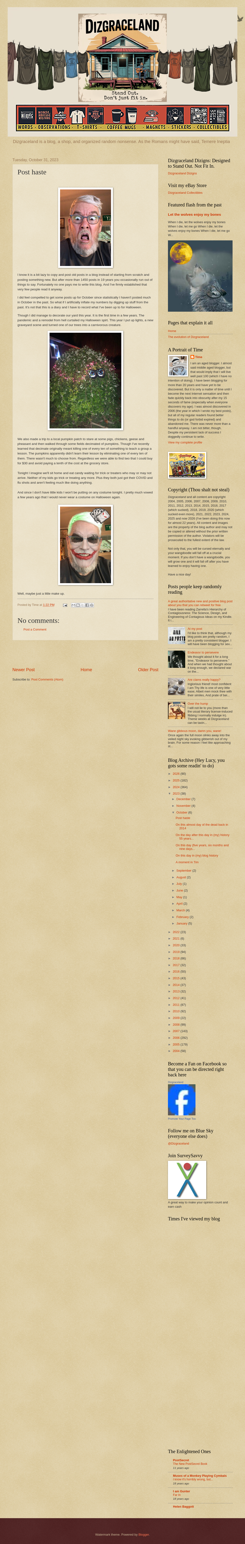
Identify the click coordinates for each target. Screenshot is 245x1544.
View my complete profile (185, 442)
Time (198, 357)
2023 (176, 793)
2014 (176, 985)
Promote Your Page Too (182, 1118)
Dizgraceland (175, 1082)
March (181, 910)
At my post (195, 629)
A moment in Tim (187, 862)
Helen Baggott (183, 1506)
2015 (176, 978)
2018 (176, 958)
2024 (176, 787)
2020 (176, 945)
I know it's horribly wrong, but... (193, 1479)
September (184, 870)
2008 (176, 1024)
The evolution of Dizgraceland (188, 337)
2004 (176, 1051)
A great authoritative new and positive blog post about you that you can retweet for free (200, 603)
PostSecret (181, 1460)
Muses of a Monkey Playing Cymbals (200, 1476)
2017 (176, 965)
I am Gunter (181, 1491)
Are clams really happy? (204, 679)
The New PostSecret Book (190, 1464)
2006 (176, 1038)
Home (86, 669)
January (182, 923)
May (179, 897)
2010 (176, 1011)
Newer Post (23, 669)
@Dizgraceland (178, 1143)
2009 (176, 1018)
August (181, 877)
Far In (177, 1495)
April (179, 903)
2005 (176, 1044)
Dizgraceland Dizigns (182, 173)
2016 (176, 971)
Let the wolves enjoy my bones (194, 214)
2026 (176, 773)
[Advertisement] (85, 654)
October (182, 812)
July (179, 883)
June (180, 890)
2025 (176, 780)
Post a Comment (34, 629)
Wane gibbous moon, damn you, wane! (194, 731)
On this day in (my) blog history (197, 855)
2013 (176, 991)
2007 (176, 1031)
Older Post (148, 669)
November (183, 806)
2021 (176, 938)
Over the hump (198, 703)
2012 (176, 998)
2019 (176, 952)
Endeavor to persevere (203, 652)
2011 (176, 1005)
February (182, 917)
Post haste (183, 818)
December (183, 799)
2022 (176, 932)
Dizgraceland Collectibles (185, 192)
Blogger (144, 1534)
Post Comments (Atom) (47, 679)
